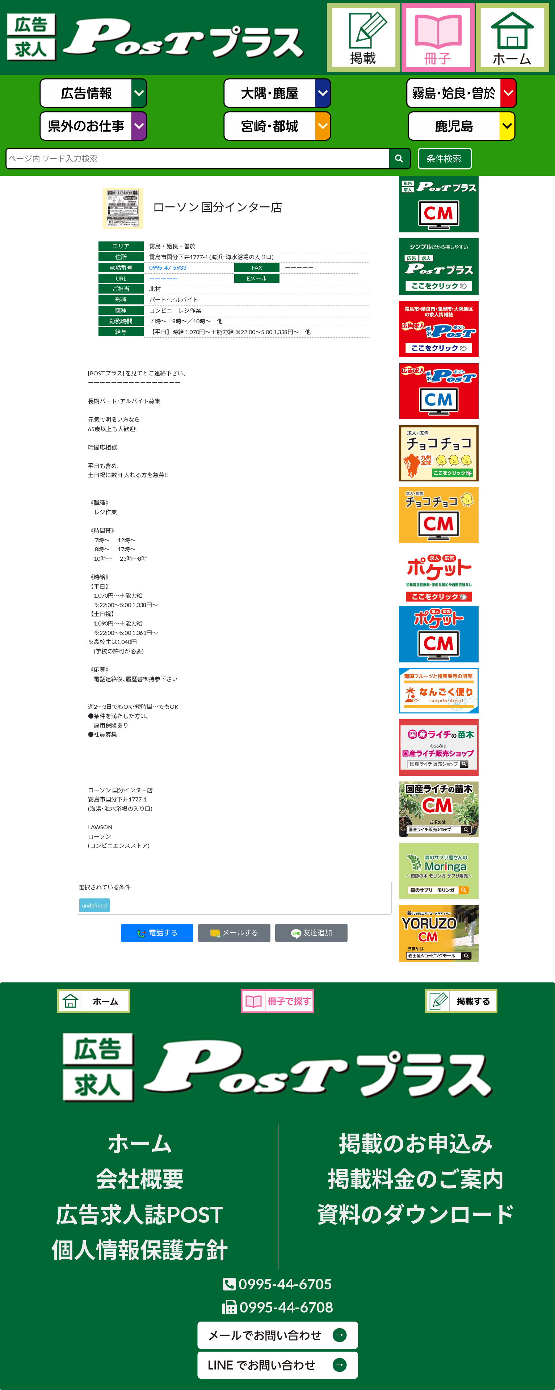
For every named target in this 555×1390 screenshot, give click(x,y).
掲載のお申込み (416, 1143)
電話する (157, 932)
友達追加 (311, 932)
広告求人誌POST (139, 1214)
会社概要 (140, 1178)
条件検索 (444, 158)
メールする (234, 932)
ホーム (139, 1143)
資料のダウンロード (415, 1214)
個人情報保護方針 (139, 1249)
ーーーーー (163, 278)
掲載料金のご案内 (415, 1178)
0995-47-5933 (167, 267)
